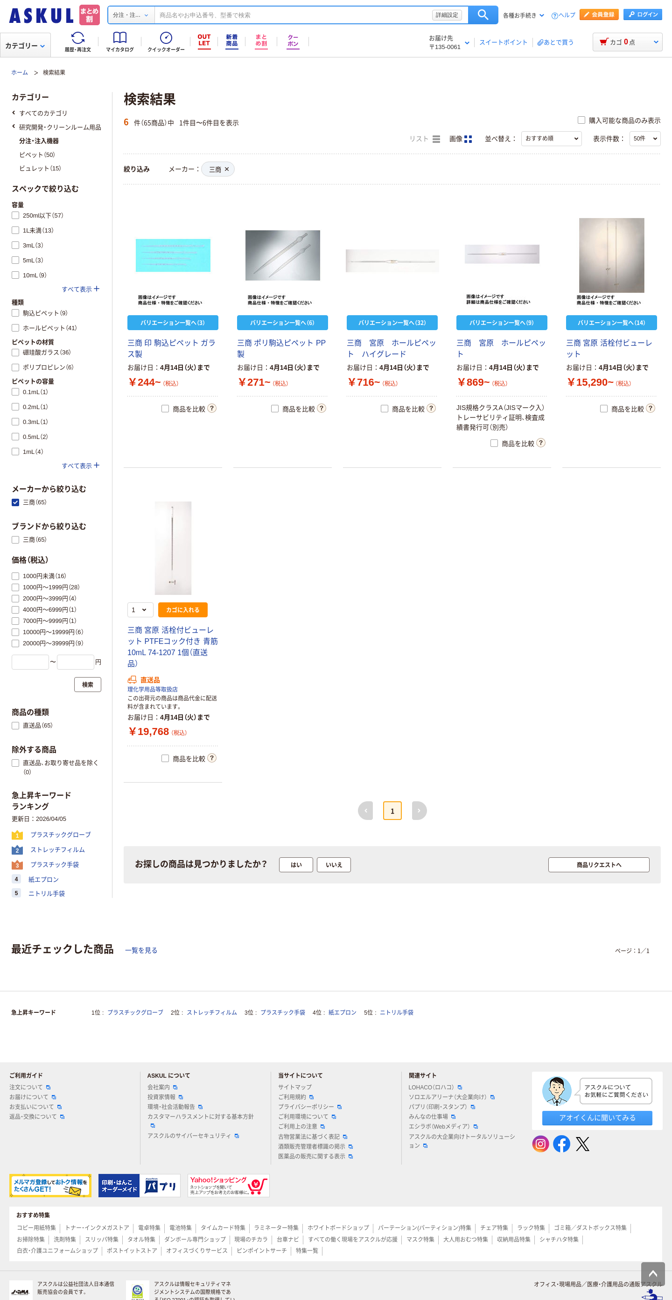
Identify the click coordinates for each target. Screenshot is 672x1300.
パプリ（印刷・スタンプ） (442, 1107)
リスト (424, 139)
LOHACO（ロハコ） (435, 1087)
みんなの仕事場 (432, 1117)
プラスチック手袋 (282, 1013)
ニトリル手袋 (396, 1013)
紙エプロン (343, 1013)
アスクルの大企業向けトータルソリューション (462, 1141)
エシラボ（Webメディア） (443, 1126)
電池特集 (180, 1228)
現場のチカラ (251, 1239)
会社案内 (162, 1087)
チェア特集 (494, 1228)
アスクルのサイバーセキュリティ (193, 1136)
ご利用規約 (296, 1097)
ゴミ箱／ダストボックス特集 (590, 1228)
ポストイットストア (132, 1251)
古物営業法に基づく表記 (312, 1137)
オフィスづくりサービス (197, 1251)
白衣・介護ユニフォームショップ (57, 1251)
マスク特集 (420, 1239)
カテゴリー (25, 45)
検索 (483, 15)
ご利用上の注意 (301, 1126)
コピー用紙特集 (36, 1228)
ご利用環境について (307, 1117)
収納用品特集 (514, 1239)
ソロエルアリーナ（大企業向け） (452, 1097)
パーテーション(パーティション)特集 (424, 1228)
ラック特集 (531, 1228)
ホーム (19, 73)
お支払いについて (35, 1107)
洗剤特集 (65, 1239)
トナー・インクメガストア (97, 1228)
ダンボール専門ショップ (195, 1239)
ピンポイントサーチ (262, 1251)
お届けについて (32, 1097)
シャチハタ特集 (559, 1239)
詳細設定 (447, 15)
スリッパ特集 (102, 1239)
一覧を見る (141, 950)
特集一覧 (307, 1251)
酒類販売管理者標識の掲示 (315, 1147)
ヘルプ (567, 16)
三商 (219, 169)
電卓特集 (149, 1228)
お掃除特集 (31, 1239)
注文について (29, 1087)
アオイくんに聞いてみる (597, 1118)
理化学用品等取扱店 (152, 689)
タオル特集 (141, 1239)
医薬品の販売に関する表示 (315, 1156)
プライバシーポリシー (310, 1107)
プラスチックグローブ (135, 1013)
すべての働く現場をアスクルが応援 (353, 1239)
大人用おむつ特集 (465, 1239)
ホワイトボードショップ (338, 1228)
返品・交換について (36, 1117)
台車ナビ (288, 1239)
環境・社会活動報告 (175, 1107)
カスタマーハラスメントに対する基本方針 (200, 1121)
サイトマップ (295, 1087)
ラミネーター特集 (276, 1228)
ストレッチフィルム (212, 1013)
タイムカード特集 (223, 1228)
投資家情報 (165, 1097)
